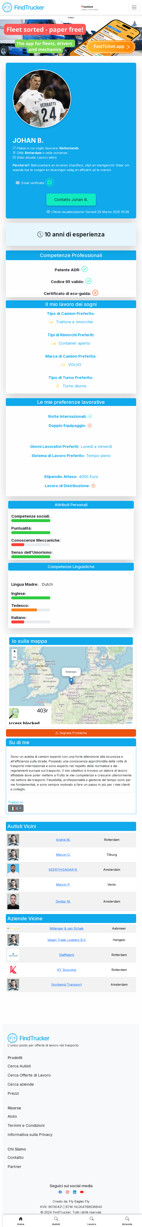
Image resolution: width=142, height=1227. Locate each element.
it (15, 808)
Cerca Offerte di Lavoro (29, 1075)
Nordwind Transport (66, 984)
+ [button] (14, 652)
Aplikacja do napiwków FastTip (71, 1181)
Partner (14, 1166)
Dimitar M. (63, 901)
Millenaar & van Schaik (67, 928)
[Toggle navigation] (134, 7)
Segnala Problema (71, 733)
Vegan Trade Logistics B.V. (66, 940)
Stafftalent (66, 955)
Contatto (16, 1157)
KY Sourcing (66, 970)
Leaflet (128, 722)
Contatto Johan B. (71, 199)
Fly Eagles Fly (79, 1201)
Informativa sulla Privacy (30, 1134)
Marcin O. (63, 855)
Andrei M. (63, 840)
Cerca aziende (21, 1084)
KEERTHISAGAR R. (63, 870)
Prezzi (13, 1093)
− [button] (14, 657)
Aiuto (12, 1116)
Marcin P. (63, 884)
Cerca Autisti (19, 1066)
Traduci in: (15, 802)
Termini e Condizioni (26, 1125)
